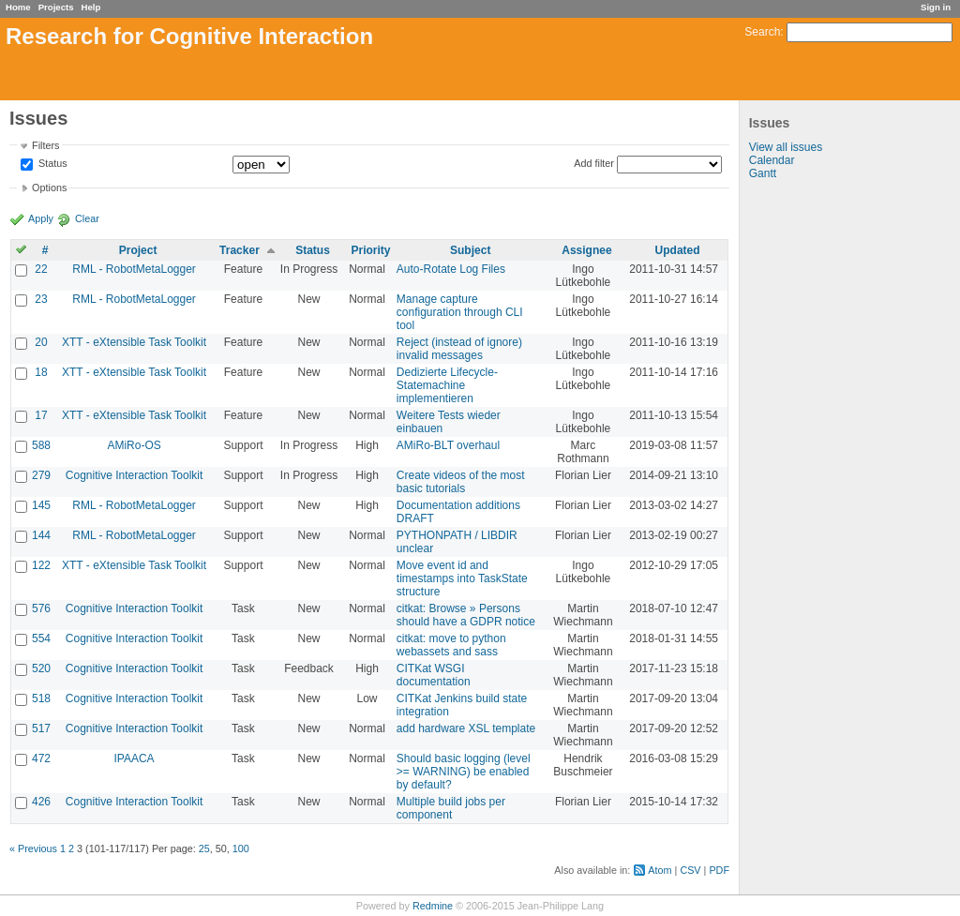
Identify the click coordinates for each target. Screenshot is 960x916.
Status (52, 164)
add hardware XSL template (466, 728)
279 (41, 475)
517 (41, 728)
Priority (371, 250)
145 (41, 505)
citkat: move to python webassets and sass (451, 645)
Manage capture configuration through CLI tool (460, 312)
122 (41, 565)
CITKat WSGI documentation (434, 675)
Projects (56, 7)
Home (18, 7)
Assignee (586, 250)
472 (41, 758)
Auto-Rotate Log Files (451, 269)
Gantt (762, 173)
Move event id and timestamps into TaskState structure (462, 578)
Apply (40, 218)
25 (204, 848)
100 (240, 848)
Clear (87, 218)
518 (41, 698)
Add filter (594, 163)
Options (49, 187)
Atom (659, 870)
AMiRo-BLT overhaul (448, 445)
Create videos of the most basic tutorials (461, 482)
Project (138, 250)
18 (41, 372)
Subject (470, 250)
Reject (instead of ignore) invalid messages (459, 349)
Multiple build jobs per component (451, 808)
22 (41, 269)
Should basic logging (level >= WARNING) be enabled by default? (464, 771)
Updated (677, 250)
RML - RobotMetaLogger (134, 269)
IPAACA (134, 758)
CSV (690, 870)
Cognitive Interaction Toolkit (134, 475)
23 (41, 299)
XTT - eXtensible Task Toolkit (134, 342)
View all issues (785, 147)
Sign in (936, 7)
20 (41, 342)
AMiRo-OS (133, 445)
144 (41, 535)
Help (91, 7)
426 (41, 801)
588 (41, 445)
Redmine (432, 905)
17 (41, 415)
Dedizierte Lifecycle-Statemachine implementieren (447, 385)
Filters (45, 145)
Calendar (772, 160)
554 (41, 638)
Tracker (239, 250)
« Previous (33, 848)
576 (41, 608)
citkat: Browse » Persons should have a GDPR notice (466, 615)
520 (41, 668)
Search (762, 31)
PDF (719, 870)
